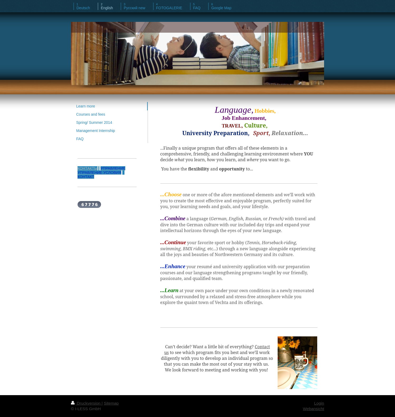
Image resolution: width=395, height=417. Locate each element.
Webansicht (313, 408)
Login (319, 403)
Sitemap (111, 403)
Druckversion (86, 403)
